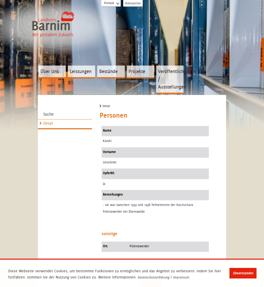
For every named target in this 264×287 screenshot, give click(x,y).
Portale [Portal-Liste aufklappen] (112, 4)
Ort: (105, 246)
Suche (48, 114)
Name (107, 130)
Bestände (108, 71)
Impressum (181, 277)
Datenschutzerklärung (153, 277)
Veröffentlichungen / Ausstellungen (171, 79)
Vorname (109, 152)
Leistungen (81, 71)
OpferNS (108, 173)
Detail (48, 123)
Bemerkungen (113, 194)
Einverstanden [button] (243, 273)
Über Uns (49, 71)
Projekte (137, 71)
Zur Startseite (54, 23)
